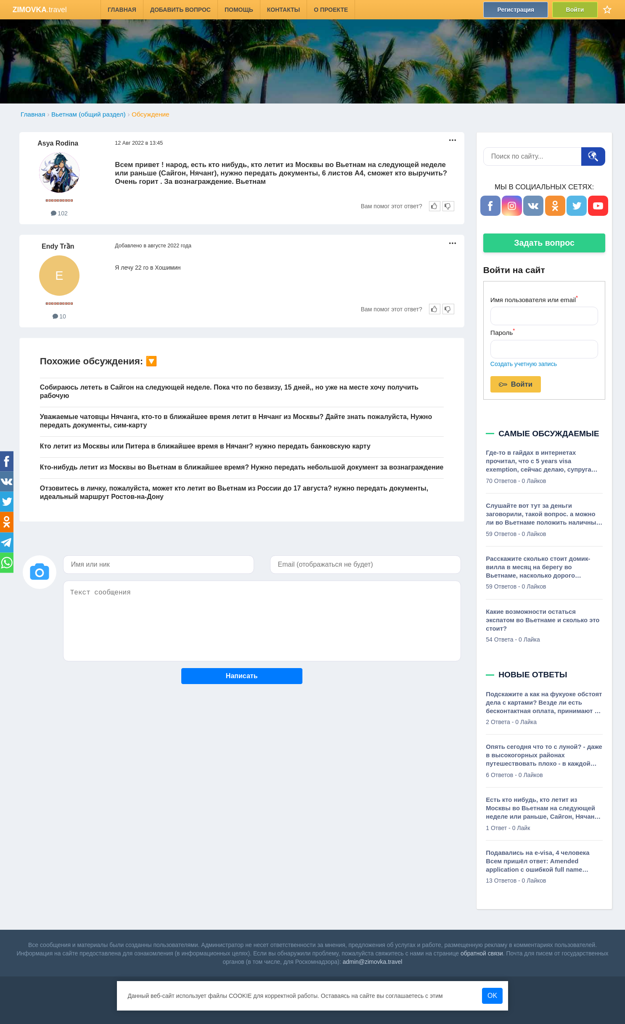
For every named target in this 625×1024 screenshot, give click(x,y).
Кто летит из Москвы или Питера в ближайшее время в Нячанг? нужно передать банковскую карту (205, 446)
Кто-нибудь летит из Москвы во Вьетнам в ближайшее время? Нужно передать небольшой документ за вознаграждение (242, 467)
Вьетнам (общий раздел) (88, 114)
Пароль (502, 331)
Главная (122, 9)
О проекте (331, 9)
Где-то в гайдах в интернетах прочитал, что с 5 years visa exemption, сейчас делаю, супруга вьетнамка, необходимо (538, 461)
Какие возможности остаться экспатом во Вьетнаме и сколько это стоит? (542, 620)
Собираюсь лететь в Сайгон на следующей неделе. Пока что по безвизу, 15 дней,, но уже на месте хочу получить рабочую (229, 391)
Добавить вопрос (180, 9)
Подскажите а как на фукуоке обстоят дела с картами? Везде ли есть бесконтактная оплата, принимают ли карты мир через (544, 703)
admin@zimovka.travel (373, 961)
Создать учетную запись (523, 364)
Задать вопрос (544, 242)
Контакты (283, 9)
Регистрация (515, 9)
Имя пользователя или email (534, 298)
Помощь (239, 9)
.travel (40, 9)
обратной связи (482, 953)
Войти (575, 9)
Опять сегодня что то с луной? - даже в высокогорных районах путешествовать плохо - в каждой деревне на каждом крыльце (544, 755)
